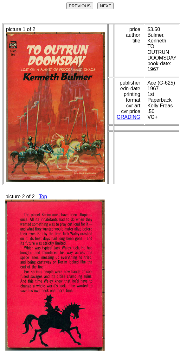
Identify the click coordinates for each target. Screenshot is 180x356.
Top (43, 196)
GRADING (128, 117)
